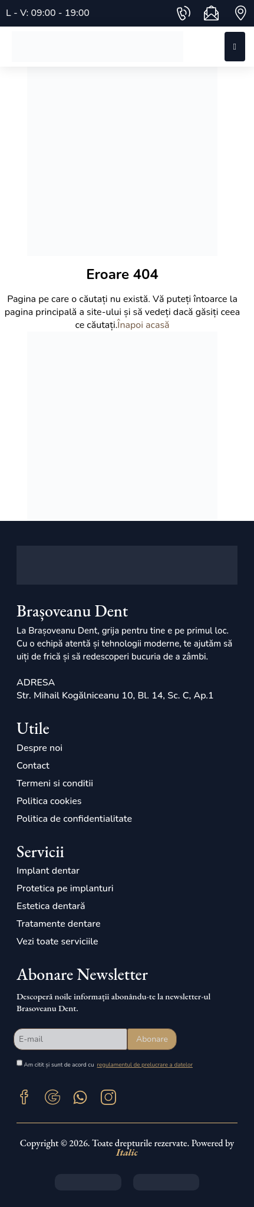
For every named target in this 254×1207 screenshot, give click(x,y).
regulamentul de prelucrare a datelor (145, 1064)
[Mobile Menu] (235, 46)
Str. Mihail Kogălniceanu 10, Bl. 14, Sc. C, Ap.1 (115, 695)
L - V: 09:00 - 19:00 (48, 12)
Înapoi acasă (143, 325)
